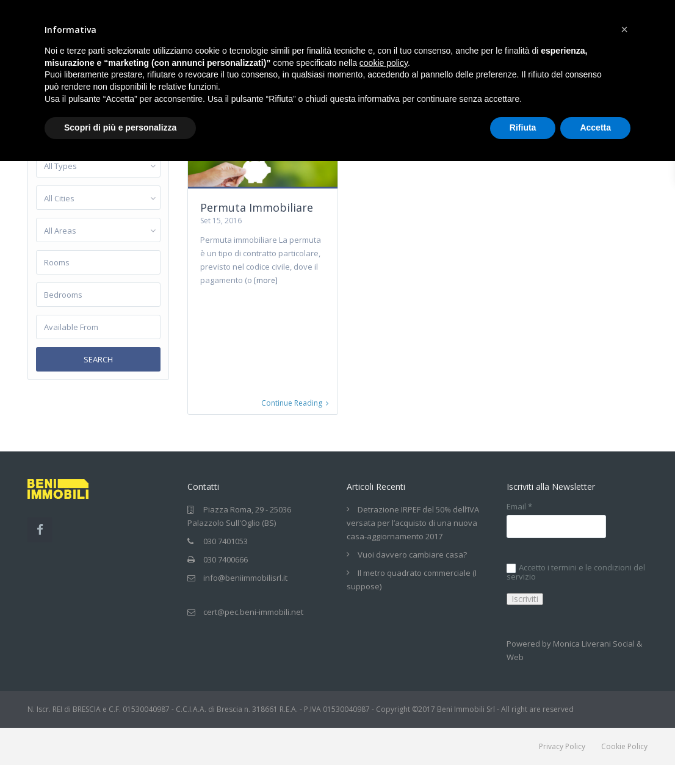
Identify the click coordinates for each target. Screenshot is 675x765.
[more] (266, 280)
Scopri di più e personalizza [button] (120, 127)
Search (98, 359)
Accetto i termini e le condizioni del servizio (576, 572)
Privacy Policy (562, 747)
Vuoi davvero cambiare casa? (412, 555)
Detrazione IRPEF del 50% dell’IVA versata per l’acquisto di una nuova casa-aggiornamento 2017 (413, 523)
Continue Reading (294, 404)
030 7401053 (225, 541)
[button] (624, 29)
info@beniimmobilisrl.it (245, 578)
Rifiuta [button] (523, 127)
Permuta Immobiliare (256, 207)
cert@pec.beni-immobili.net (253, 612)
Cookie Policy (624, 747)
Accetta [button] (595, 127)
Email (519, 507)
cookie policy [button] (383, 63)
